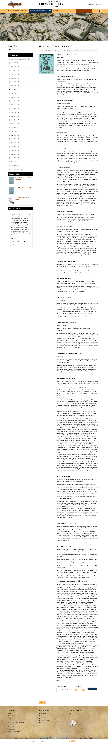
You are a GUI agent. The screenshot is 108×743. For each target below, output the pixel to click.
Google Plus (43, 718)
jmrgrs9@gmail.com (76, 714)
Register (92, 4)
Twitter (42, 716)
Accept (73, 741)
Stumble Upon (44, 720)
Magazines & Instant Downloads (51, 51)
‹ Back (42, 703)
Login (98, 4)
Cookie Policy (67, 741)
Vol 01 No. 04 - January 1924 (23, 188)
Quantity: (78, 686)
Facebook (42, 713)
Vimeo (42, 722)
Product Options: (62, 686)
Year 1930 (61, 51)
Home (41, 51)
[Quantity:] (80, 690)
